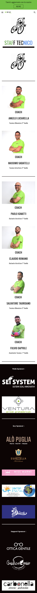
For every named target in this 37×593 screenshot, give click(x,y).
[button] (2, 12)
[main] (18, 44)
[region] (18, 5)
